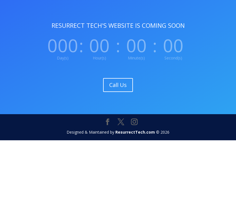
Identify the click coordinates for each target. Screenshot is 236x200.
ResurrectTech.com (135, 132)
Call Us (118, 85)
